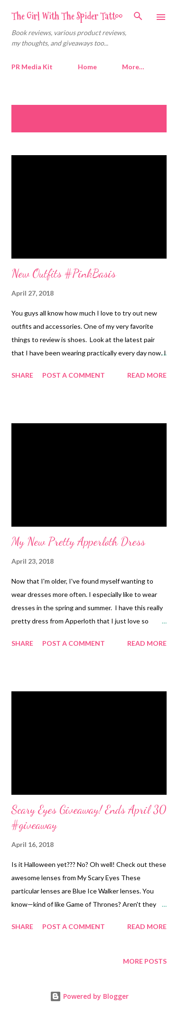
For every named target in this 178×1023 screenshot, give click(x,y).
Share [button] (22, 375)
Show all (142, 114)
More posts (145, 961)
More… (133, 67)
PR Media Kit (32, 67)
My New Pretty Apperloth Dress (78, 542)
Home (87, 67)
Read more (147, 375)
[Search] (138, 17)
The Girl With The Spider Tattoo (66, 16)
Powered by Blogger (89, 996)
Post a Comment (73, 375)
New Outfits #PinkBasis (63, 273)
